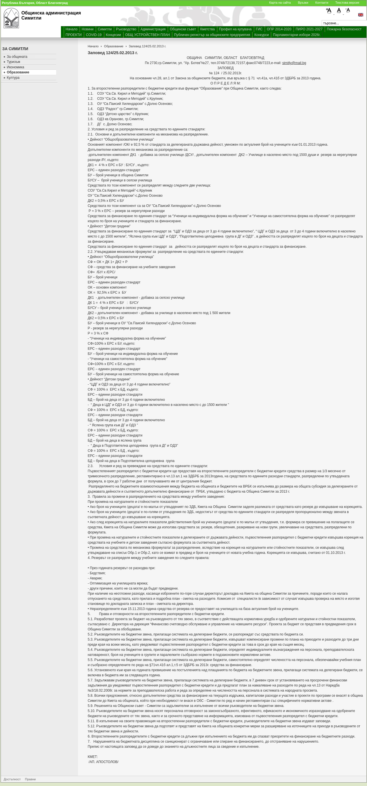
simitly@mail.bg (294, 63)
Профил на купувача (235, 29)
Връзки (303, 2)
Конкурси (261, 35)
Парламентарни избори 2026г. (296, 35)
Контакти (321, 2)
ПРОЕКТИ (74, 35)
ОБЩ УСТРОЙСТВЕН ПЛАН (147, 35)
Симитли (105, 29)
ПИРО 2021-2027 (309, 29)
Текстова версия (347, 2)
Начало (72, 29)
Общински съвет (183, 29)
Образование (113, 46)
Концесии (113, 35)
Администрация (153, 29)
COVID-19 (93, 35)
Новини (88, 29)
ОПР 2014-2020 (279, 29)
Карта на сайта (280, 2)
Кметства (207, 29)
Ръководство (126, 29)
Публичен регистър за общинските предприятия (212, 35)
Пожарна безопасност (344, 29)
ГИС (259, 29)
